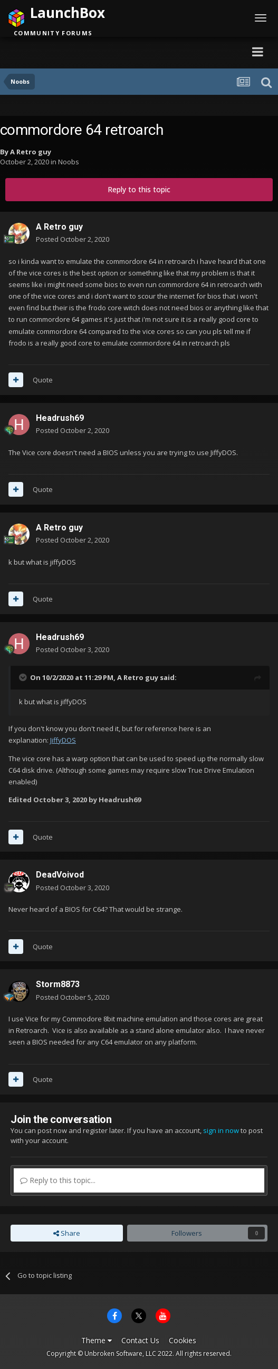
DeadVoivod (60, 875)
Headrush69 (60, 418)
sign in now (221, 1130)
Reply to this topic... (57, 1180)
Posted (72, 239)
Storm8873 (58, 984)
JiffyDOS (63, 740)
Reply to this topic (139, 189)
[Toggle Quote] (23, 677)
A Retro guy (30, 151)
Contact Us (140, 1340)
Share (66, 1233)
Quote (43, 380)
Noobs (68, 161)
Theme (96, 1340)
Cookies (182, 1340)
